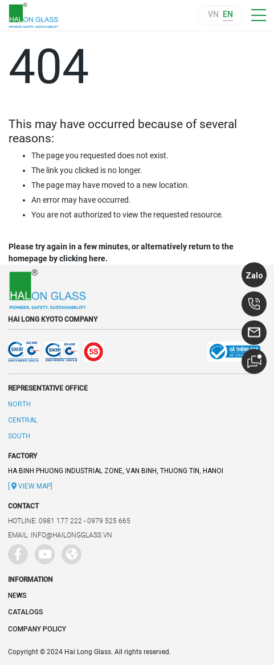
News (17, 596)
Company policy (37, 629)
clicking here (82, 258)
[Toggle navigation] (258, 16)
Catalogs (25, 612)
